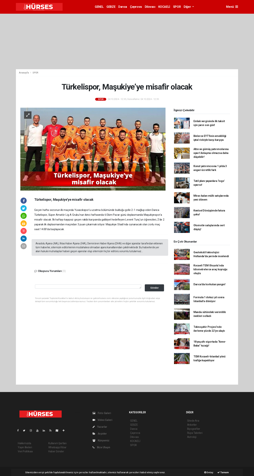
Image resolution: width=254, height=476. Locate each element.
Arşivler (100, 433)
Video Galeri (102, 419)
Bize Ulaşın (101, 447)
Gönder (154, 287)
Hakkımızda (24, 443)
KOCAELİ (164, 7)
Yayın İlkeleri (25, 447)
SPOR (177, 7)
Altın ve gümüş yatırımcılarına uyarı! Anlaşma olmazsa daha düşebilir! (211, 153)
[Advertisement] (127, 41)
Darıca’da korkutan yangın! (209, 284)
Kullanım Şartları (57, 443)
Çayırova (136, 7)
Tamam (223, 472)
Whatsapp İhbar (57, 447)
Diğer (188, 7)
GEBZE (110, 7)
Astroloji (191, 436)
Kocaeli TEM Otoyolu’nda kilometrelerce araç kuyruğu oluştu (210, 269)
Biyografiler (193, 428)
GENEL (99, 7)
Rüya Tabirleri (195, 432)
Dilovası (150, 7)
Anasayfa (24, 72)
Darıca (122, 7)
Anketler (192, 424)
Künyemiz (101, 440)
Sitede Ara (193, 420)
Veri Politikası (25, 451)
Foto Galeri (102, 413)
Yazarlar (100, 426)
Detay (208, 472)
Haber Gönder (56, 451)
